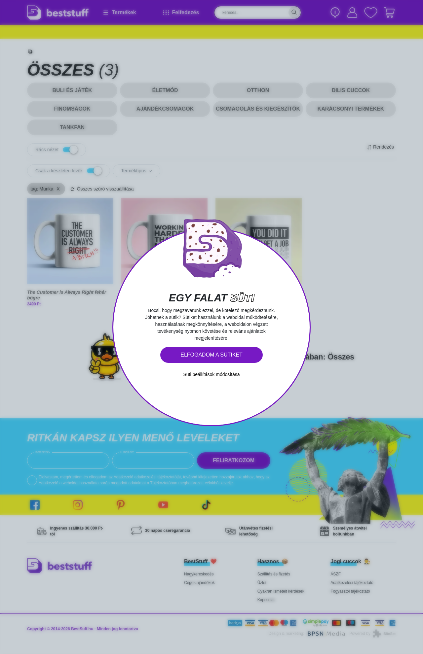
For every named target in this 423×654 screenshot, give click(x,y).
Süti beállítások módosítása (211, 374)
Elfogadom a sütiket (211, 355)
